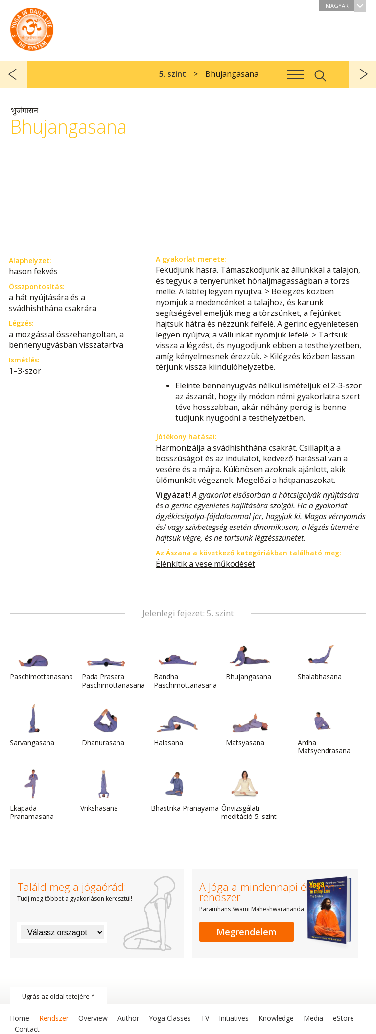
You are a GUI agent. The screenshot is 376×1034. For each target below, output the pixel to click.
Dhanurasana (105, 725)
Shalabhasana (321, 659)
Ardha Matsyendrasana (324, 729)
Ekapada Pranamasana (33, 795)
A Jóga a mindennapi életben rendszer (32, 27)
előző (13, 74)
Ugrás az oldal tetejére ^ (58, 996)
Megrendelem (246, 932)
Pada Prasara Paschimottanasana (113, 664)
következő (362, 74)
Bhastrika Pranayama (185, 791)
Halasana (177, 725)
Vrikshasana (103, 791)
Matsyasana (249, 725)
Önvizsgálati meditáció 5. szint (249, 795)
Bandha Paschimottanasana (185, 664)
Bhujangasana (249, 659)
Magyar (346, 5)
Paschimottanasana (41, 659)
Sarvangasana (33, 725)
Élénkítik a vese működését (205, 563)
